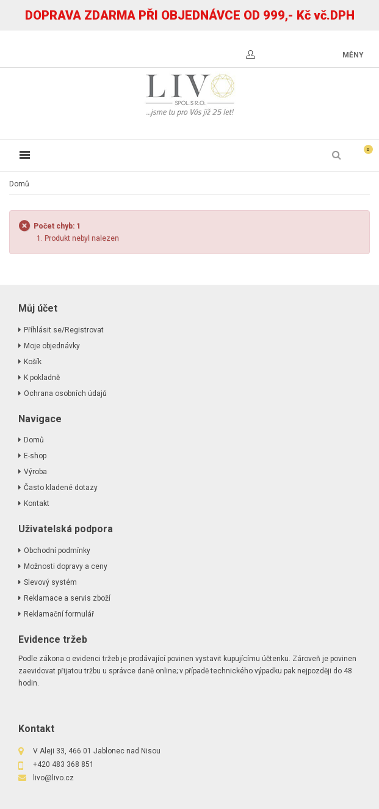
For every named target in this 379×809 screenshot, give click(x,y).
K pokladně (42, 377)
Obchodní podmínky (57, 550)
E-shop (35, 456)
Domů (19, 184)
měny (353, 55)
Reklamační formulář (59, 614)
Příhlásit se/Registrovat (64, 330)
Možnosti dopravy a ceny (65, 566)
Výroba (35, 471)
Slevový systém (50, 582)
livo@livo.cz (53, 778)
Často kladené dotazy (61, 487)
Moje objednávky (52, 346)
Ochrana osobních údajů (65, 393)
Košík (33, 361)
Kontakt (36, 503)
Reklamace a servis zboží (67, 598)
